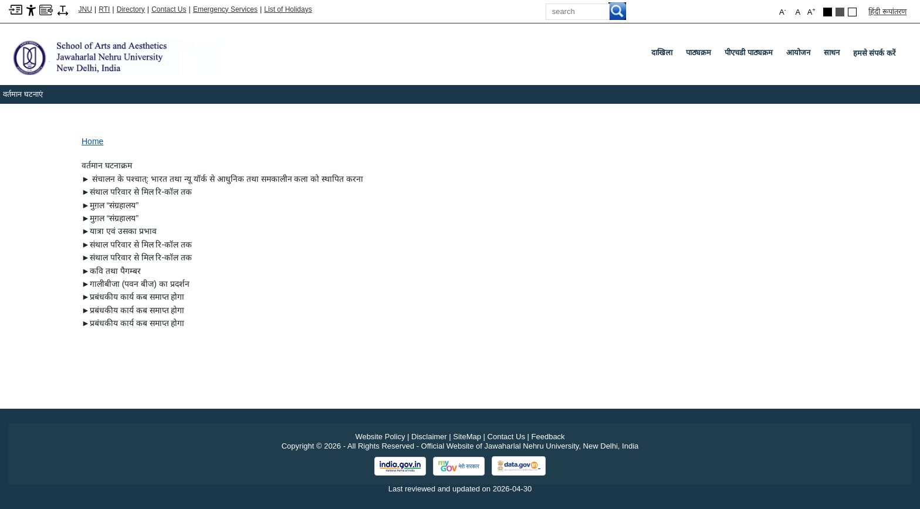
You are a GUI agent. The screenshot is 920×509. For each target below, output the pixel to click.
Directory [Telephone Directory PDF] (131, 9)
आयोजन (801, 55)
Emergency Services (225, 9)
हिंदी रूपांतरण (887, 11)
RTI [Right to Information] (104, 9)
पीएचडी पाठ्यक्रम (751, 55)
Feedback (548, 436)
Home (92, 141)
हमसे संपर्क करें (874, 53)
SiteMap (467, 436)
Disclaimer (429, 436)
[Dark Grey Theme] (840, 12)
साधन (834, 55)
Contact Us (168, 9)
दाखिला (664, 55)
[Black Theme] (827, 12)
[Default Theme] (852, 12)
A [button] (811, 11)
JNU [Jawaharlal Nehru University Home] (85, 9)
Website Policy (380, 436)
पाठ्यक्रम (700, 55)
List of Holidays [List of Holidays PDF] (288, 9)
